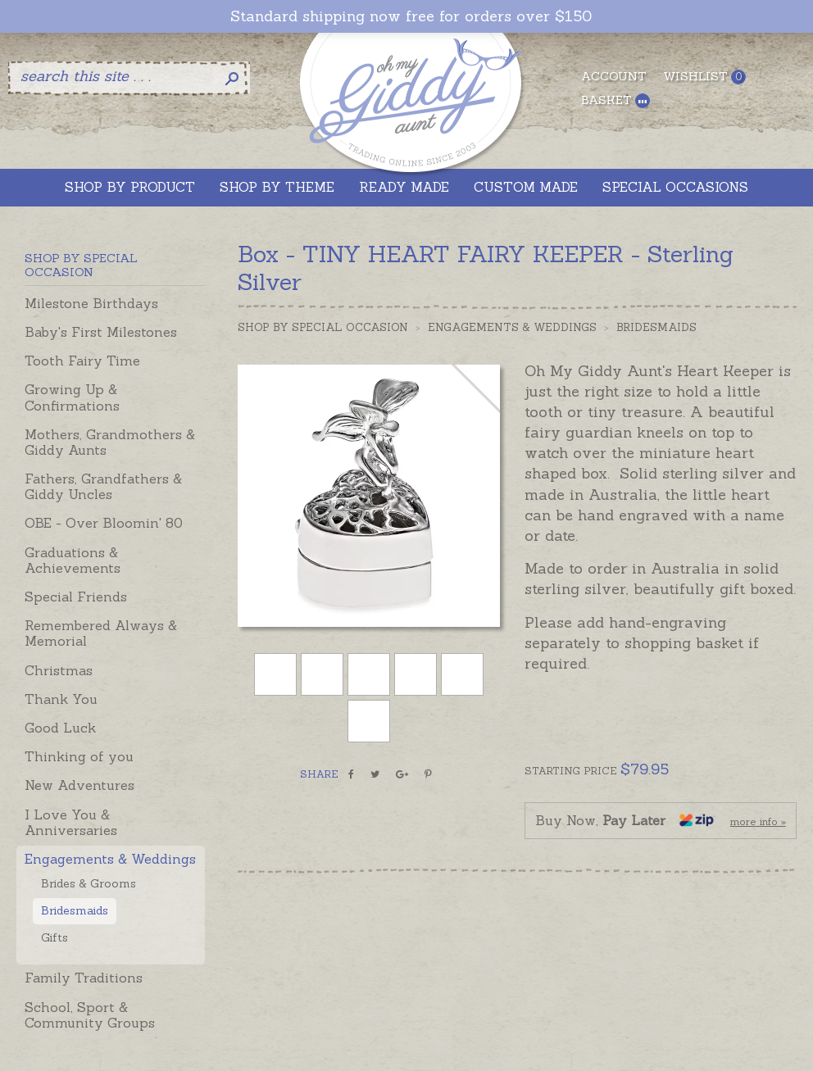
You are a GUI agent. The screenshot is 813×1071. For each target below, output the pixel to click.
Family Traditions (84, 977)
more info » (758, 821)
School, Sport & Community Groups (90, 1015)
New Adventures (79, 785)
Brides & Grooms (88, 883)
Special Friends (76, 596)
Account (614, 76)
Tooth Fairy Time (82, 360)
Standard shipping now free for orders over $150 (411, 16)
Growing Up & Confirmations (72, 397)
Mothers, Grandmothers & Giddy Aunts (110, 442)
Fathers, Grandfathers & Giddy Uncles (103, 486)
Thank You (61, 699)
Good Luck (60, 727)
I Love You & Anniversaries (71, 822)
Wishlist (704, 76)
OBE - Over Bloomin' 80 (104, 523)
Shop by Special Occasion (323, 327)
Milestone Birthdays (91, 303)
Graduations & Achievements (72, 560)
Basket (615, 100)
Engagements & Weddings (110, 859)
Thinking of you (79, 756)
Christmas (59, 670)
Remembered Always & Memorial (101, 633)
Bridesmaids (74, 910)
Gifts (54, 937)
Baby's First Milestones (101, 332)
